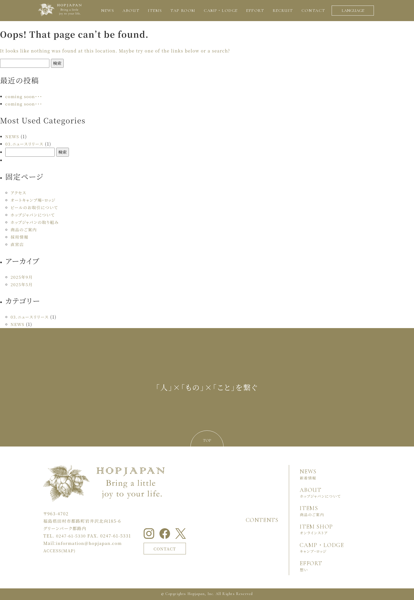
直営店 (18, 244)
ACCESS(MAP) (60, 551)
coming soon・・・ (24, 96)
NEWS (12, 136)
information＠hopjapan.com (90, 543)
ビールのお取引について (35, 207)
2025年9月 (22, 277)
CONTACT (166, 548)
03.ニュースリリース (25, 144)
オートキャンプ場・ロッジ (34, 200)
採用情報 (20, 237)
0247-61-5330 (71, 536)
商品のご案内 (24, 230)
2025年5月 (22, 284)
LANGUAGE (353, 10)
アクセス (19, 193)
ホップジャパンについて (34, 215)
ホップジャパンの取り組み (36, 222)
